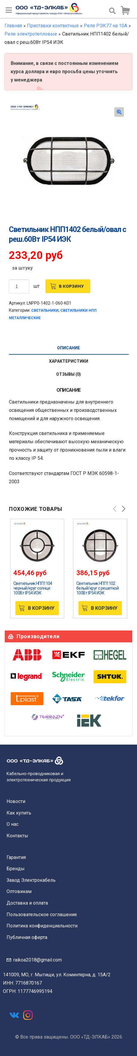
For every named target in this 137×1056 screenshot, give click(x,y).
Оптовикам (19, 891)
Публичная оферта (27, 937)
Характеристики (68, 361)
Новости (16, 801)
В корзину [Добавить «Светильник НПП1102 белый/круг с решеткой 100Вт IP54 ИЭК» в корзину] (104, 608)
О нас (12, 824)
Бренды (16, 868)
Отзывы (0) (68, 374)
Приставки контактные (53, 25)
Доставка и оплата (27, 903)
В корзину (71, 286)
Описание (68, 347)
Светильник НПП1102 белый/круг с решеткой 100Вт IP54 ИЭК (97, 588)
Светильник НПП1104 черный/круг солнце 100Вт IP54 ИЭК (32, 588)
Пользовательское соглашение (42, 914)
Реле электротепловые (30, 34)
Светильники (45, 310)
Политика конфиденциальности (42, 926)
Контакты (17, 836)
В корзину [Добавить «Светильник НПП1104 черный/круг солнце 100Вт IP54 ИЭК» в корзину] (41, 608)
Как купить (19, 813)
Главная (13, 25)
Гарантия (16, 857)
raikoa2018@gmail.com (37, 960)
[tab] (68, 348)
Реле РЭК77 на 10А (105, 25)
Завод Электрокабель (31, 880)
